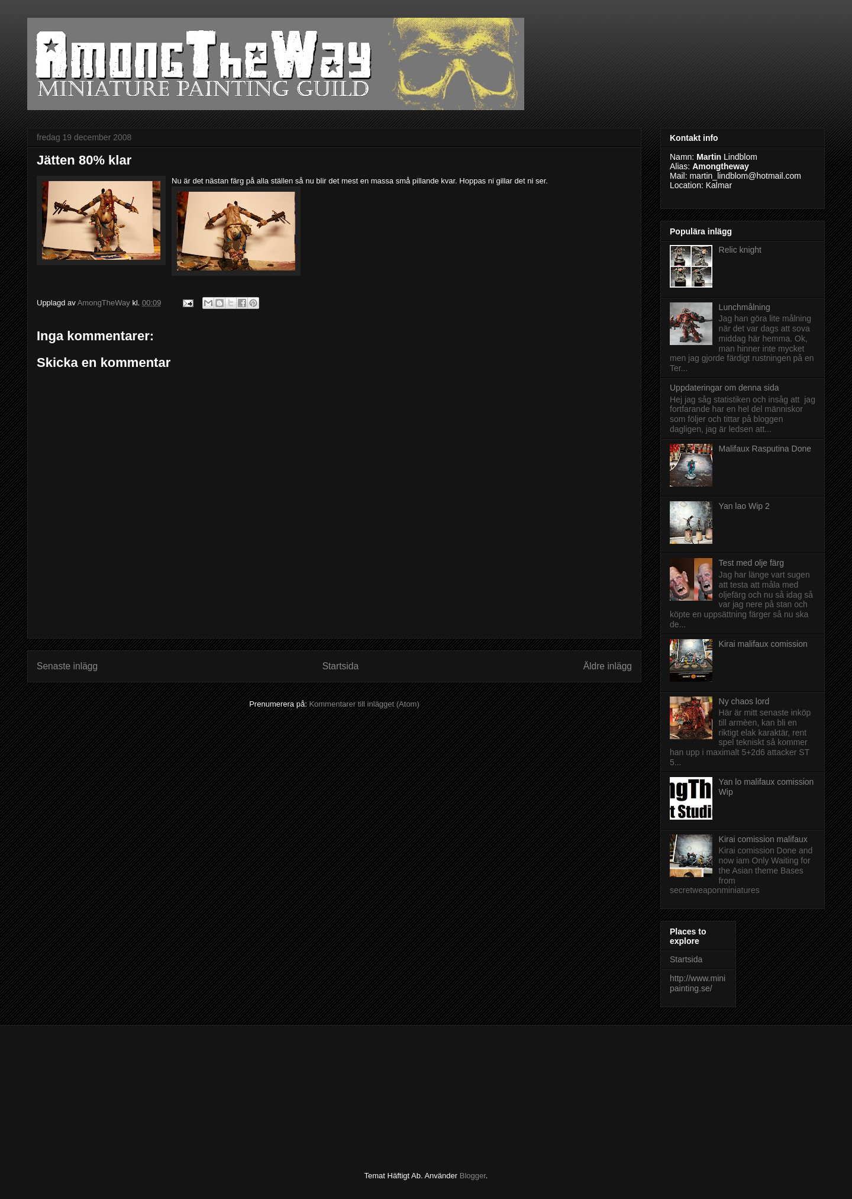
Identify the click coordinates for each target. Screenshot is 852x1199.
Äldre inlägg (607, 666)
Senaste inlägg (67, 666)
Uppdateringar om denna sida (724, 387)
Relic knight (740, 249)
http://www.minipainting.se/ (697, 983)
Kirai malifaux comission (763, 644)
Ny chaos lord (744, 701)
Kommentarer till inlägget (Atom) (364, 704)
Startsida (340, 666)
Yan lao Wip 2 (744, 506)
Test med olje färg (752, 563)
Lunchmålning (744, 307)
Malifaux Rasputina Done (765, 448)
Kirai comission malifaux (763, 839)
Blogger (473, 1175)
